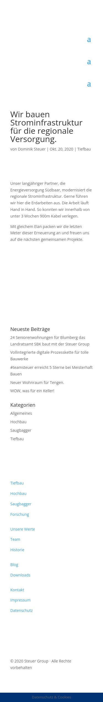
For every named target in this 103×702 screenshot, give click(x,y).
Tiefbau (84, 149)
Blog (14, 564)
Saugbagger (21, 430)
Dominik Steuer (32, 149)
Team (15, 539)
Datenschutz (21, 610)
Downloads (20, 575)
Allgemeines (21, 413)
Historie (17, 549)
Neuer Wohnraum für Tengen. (37, 382)
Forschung (19, 514)
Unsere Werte (22, 529)
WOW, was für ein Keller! (32, 390)
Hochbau (18, 421)
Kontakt (17, 589)
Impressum (20, 600)
